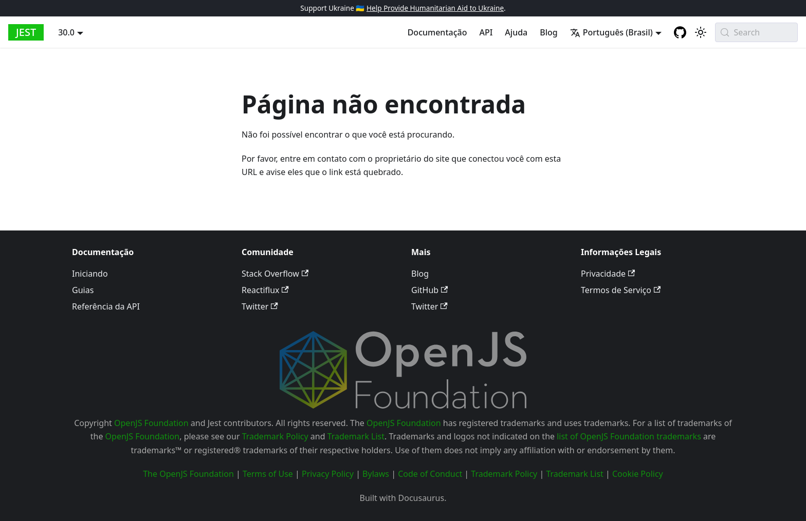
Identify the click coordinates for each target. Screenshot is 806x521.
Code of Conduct (430, 473)
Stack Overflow (275, 273)
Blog (548, 32)
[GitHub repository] (680, 32)
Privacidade (608, 273)
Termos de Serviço (621, 290)
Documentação (437, 32)
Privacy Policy (328, 473)
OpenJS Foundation (151, 423)
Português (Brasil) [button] (611, 32)
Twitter (260, 306)
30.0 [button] (66, 32)
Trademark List (355, 436)
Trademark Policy (275, 436)
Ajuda (516, 32)
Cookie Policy (637, 473)
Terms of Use (268, 473)
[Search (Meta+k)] (756, 32)
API (485, 32)
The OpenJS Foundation (188, 473)
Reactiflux (265, 290)
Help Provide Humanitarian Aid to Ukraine (435, 8)
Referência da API (106, 306)
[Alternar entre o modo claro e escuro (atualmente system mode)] (700, 32)
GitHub (429, 290)
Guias (83, 290)
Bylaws (375, 473)
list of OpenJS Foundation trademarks (629, 436)
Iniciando (90, 273)
